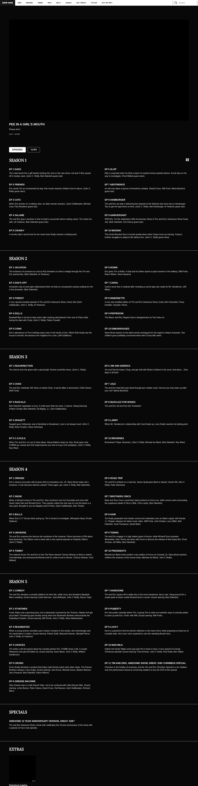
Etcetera (94, 3)
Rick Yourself (81, 3)
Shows (19, 3)
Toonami (40, 3)
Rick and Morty (107, 3)
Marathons (29, 3)
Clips (34, 150)
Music (50, 3)
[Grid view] (187, 159)
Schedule (69, 3)
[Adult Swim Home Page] (7, 3)
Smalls (58, 3)
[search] (194, 3)
